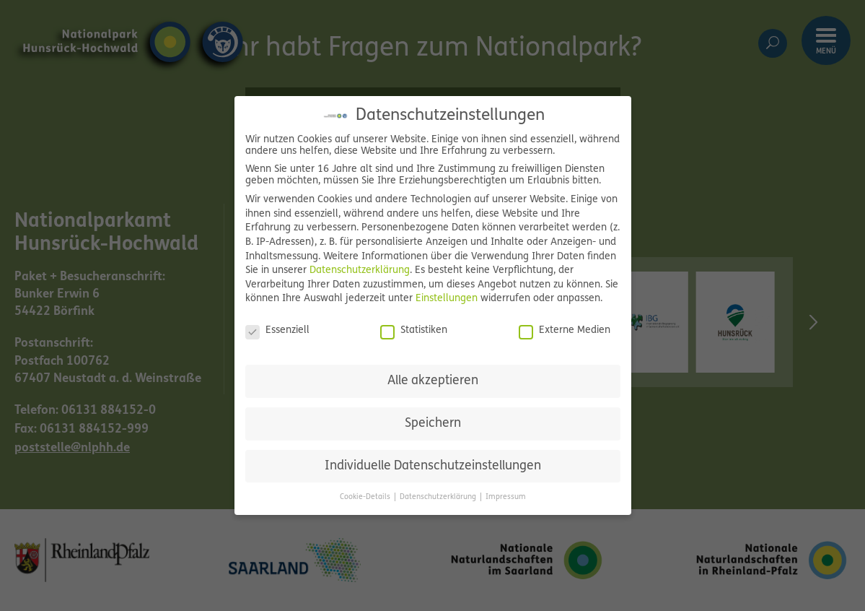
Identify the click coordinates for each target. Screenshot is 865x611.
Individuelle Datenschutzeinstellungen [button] (433, 466)
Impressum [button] (506, 497)
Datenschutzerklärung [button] (439, 497)
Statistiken (413, 331)
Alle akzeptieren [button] (432, 381)
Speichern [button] (433, 423)
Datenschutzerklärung (359, 270)
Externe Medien (564, 331)
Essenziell (277, 331)
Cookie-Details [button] (366, 497)
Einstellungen (447, 298)
